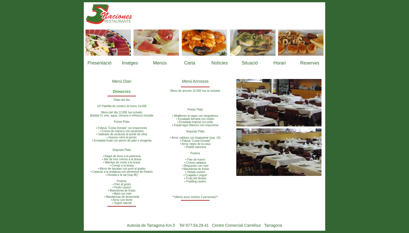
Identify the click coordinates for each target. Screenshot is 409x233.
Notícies (219, 63)
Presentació (99, 63)
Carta (189, 63)
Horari (280, 63)
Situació (250, 63)
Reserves (310, 63)
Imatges (130, 63)
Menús (160, 63)
